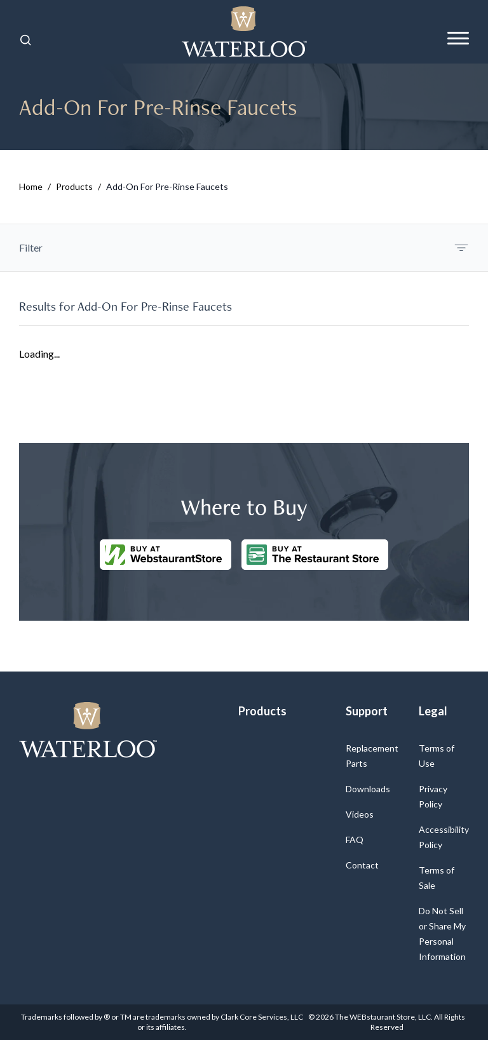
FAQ (354, 839)
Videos (360, 814)
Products (74, 186)
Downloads (368, 788)
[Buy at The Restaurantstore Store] (314, 554)
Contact (362, 865)
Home (31, 186)
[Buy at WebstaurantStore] (165, 554)
